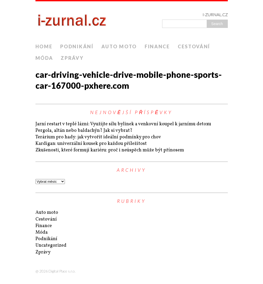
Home (44, 46)
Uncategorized (50, 245)
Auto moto (119, 46)
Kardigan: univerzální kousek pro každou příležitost (91, 143)
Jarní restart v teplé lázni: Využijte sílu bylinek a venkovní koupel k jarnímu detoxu (123, 124)
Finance (157, 46)
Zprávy (72, 58)
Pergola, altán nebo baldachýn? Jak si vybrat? (83, 130)
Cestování (194, 46)
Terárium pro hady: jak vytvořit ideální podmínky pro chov (98, 137)
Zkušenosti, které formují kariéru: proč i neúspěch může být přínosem (109, 150)
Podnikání (76, 46)
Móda (44, 58)
